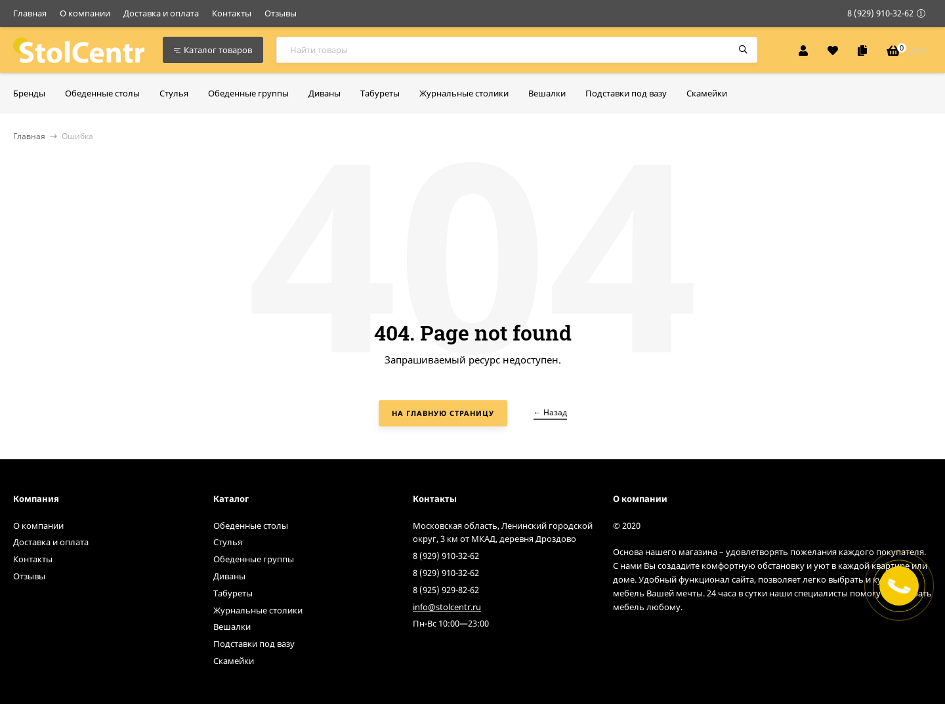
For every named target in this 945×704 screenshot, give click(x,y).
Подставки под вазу (254, 644)
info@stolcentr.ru (447, 607)
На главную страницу (443, 413)
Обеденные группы (253, 559)
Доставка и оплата (161, 13)
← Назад (550, 412)
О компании (85, 13)
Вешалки (232, 626)
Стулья (227, 542)
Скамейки (233, 661)
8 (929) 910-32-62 (880, 13)
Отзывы (280, 13)
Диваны (229, 576)
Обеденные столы (250, 525)
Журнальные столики (258, 610)
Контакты (231, 13)
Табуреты (233, 593)
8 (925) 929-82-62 (446, 590)
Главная (30, 13)
